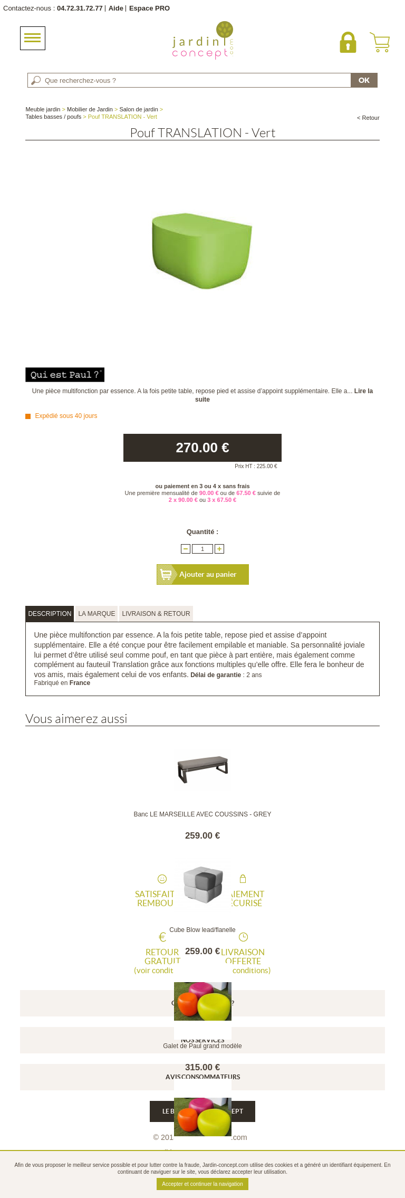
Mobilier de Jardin (90, 109)
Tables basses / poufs (53, 116)
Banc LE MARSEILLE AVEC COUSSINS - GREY (202, 814)
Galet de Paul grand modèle (202, 1046)
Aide (116, 8)
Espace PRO (149, 8)
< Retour (368, 118)
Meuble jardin (42, 109)
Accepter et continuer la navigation (202, 1184)
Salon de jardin (138, 109)
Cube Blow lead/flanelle (202, 930)
